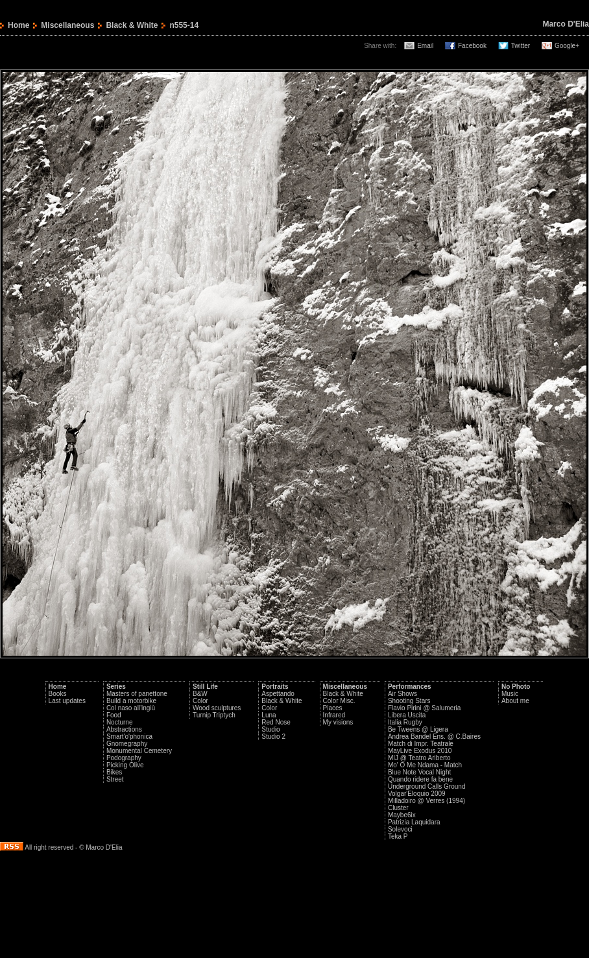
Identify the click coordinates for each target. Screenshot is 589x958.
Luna (268, 715)
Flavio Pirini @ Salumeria (424, 708)
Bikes (114, 772)
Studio (270, 729)
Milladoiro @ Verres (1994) (426, 800)
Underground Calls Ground (427, 786)
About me (515, 700)
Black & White (132, 25)
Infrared (334, 715)
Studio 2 (273, 736)
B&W (200, 693)
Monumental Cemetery (139, 750)
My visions (338, 722)
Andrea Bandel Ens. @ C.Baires (434, 736)
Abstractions (124, 729)
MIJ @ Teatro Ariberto (419, 757)
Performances (409, 686)
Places (333, 708)
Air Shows (402, 693)
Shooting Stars (409, 700)
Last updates (67, 700)
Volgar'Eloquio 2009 (417, 793)
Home (18, 25)
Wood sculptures (217, 708)
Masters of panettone (136, 693)
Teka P (398, 836)
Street (115, 779)
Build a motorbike (131, 700)
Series (116, 686)
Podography (123, 757)
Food (113, 715)
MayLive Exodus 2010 (419, 750)
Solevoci (400, 829)
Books (58, 693)
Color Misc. (339, 700)
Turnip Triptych (214, 715)
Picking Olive (125, 765)
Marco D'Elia (565, 24)
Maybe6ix (402, 815)
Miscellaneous (67, 25)
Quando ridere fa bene (420, 779)
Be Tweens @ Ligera (418, 729)
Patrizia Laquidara (414, 822)
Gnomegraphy (126, 743)
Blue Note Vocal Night (419, 772)
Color (200, 700)
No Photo (515, 686)
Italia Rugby (405, 722)
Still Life (205, 686)
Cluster (398, 807)
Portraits (274, 686)
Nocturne (119, 722)
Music (509, 693)
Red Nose (275, 722)
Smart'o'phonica (129, 736)
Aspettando (277, 693)
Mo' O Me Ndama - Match (425, 765)
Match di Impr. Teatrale (420, 743)
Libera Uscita (407, 715)
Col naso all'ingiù (130, 708)
